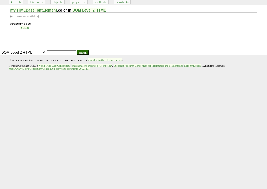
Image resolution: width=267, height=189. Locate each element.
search (83, 52)
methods (100, 2)
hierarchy (36, 2)
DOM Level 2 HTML (89, 10)
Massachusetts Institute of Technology (92, 65)
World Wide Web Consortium (54, 65)
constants (122, 2)
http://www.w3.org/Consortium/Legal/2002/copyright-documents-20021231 (49, 68)
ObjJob (16, 2)
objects (57, 2)
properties (78, 2)
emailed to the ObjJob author (105, 59)
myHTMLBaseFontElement (33, 10)
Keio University (192, 65)
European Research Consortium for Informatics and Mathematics (148, 65)
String (24, 27)
